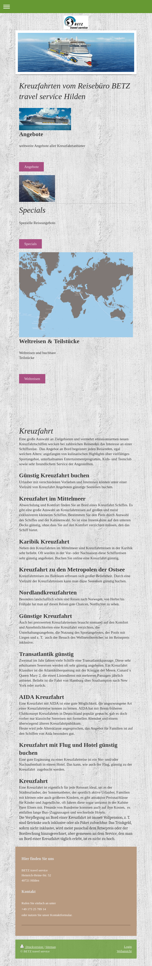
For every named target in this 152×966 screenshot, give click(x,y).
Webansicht (124, 951)
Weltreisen (32, 379)
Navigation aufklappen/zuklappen (76, 6)
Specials (30, 244)
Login (128, 946)
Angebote (31, 167)
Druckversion (32, 947)
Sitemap (50, 947)
